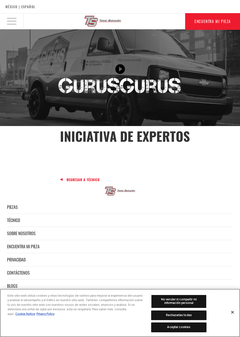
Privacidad (16, 260)
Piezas (12, 207)
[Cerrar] (232, 312)
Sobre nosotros (21, 233)
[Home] (102, 21)
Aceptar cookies (178, 327)
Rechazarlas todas (179, 315)
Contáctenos (18, 273)
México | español (20, 6)
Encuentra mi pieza (23, 246)
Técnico (13, 220)
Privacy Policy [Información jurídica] (45, 314)
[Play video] (120, 69)
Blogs (12, 286)
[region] (120, 313)
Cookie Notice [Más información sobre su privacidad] (25, 314)
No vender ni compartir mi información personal (179, 301)
